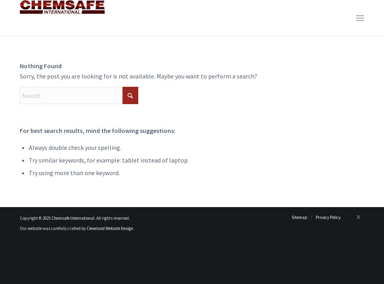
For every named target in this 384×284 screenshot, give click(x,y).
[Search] (79, 95)
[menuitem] (360, 17)
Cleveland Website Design (110, 228)
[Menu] (360, 17)
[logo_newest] (62, 18)
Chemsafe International (72, 218)
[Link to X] (358, 217)
